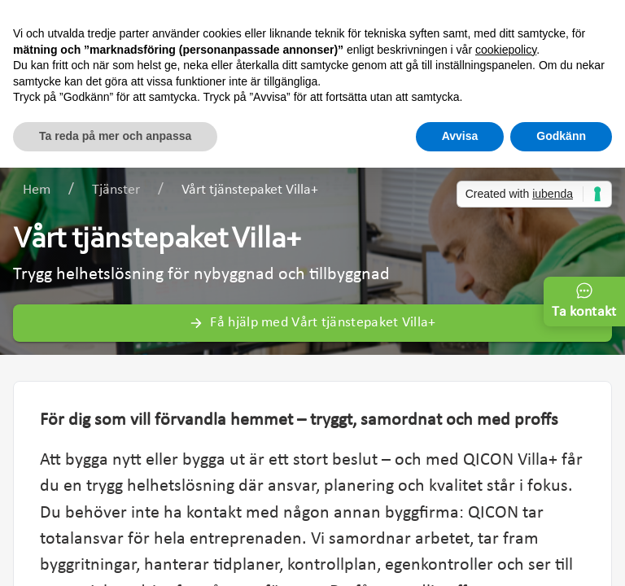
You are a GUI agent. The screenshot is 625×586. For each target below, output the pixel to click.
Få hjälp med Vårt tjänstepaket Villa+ (312, 322)
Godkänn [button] (561, 135)
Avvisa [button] (460, 135)
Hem (36, 190)
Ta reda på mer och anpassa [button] (115, 135)
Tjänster (116, 190)
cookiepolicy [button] (505, 49)
